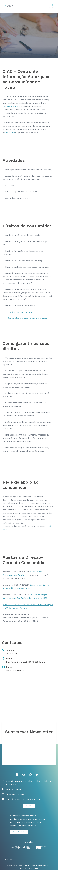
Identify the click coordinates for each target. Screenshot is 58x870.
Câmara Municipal (11, 106)
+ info (5, 529)
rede (50, 526)
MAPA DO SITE (9, 860)
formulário (9, 132)
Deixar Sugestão (19, 832)
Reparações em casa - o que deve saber (27, 318)
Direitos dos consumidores (20, 312)
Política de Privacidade (29, 868)
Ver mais (29, 806)
